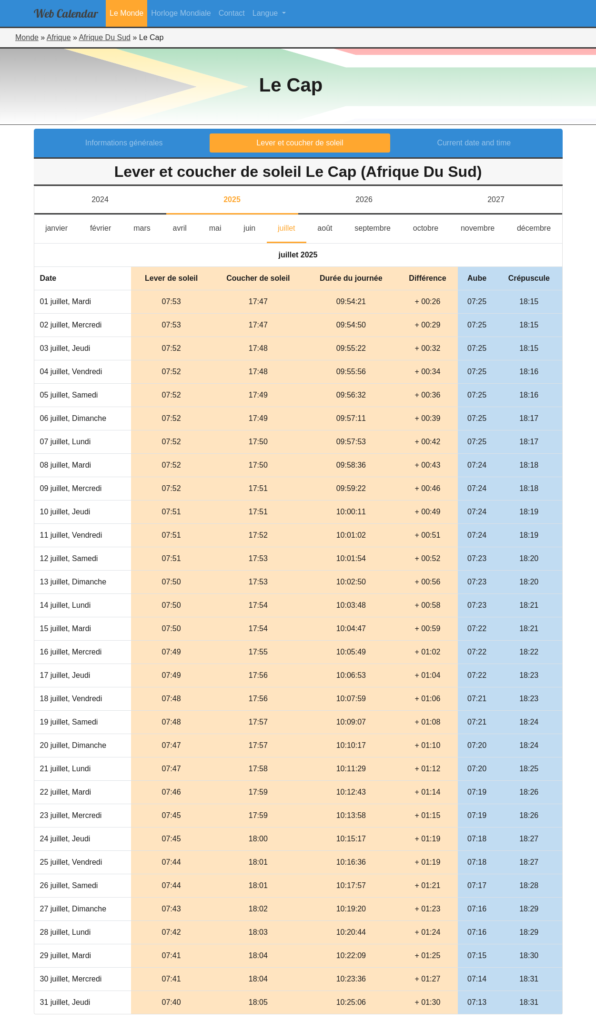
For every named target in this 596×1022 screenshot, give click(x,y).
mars (147, 227)
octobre (431, 227)
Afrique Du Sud (105, 37)
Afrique (59, 37)
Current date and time (474, 143)
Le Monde (126, 13)
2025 (232, 199)
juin (254, 227)
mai (220, 227)
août (330, 227)
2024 (100, 199)
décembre (539, 227)
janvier (62, 227)
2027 (496, 199)
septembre (378, 227)
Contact (232, 13)
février (106, 227)
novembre (483, 227)
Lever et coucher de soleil (299, 143)
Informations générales (124, 143)
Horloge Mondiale (181, 13)
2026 (364, 199)
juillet (292, 227)
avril (185, 227)
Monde (27, 37)
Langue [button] (266, 13)
